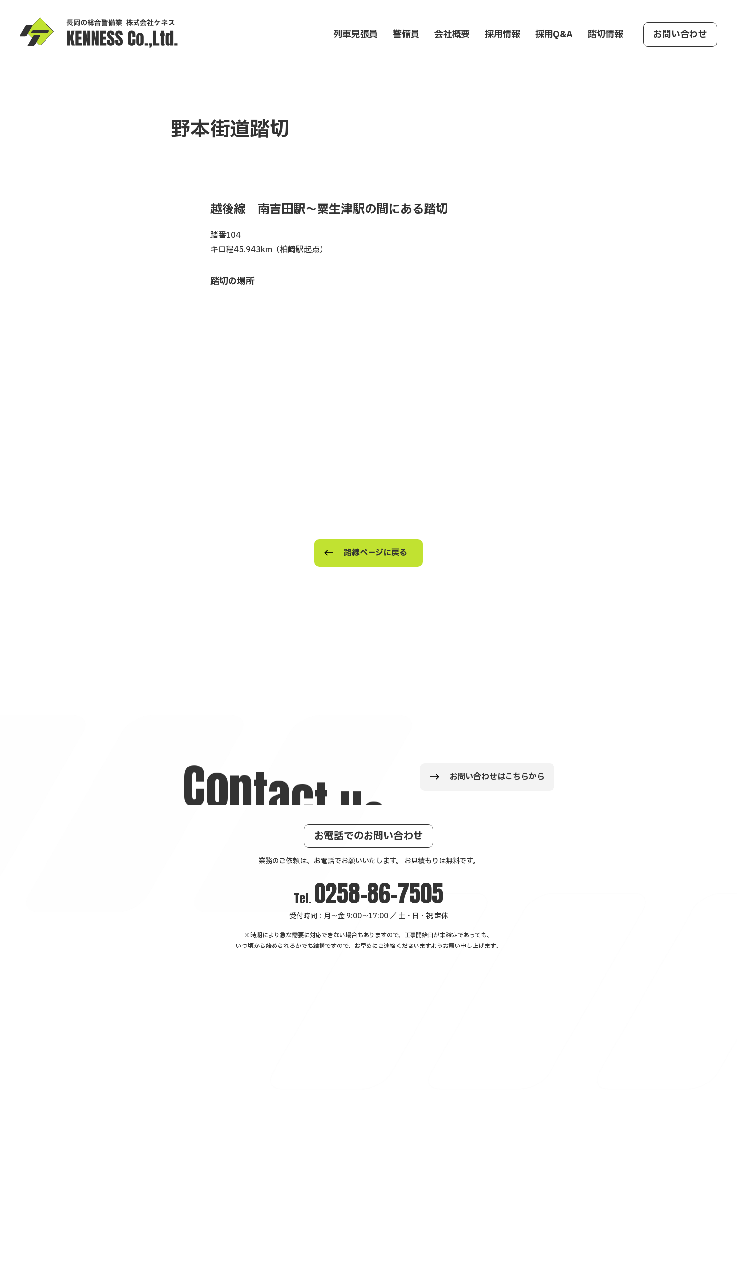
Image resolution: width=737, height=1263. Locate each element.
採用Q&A (554, 34)
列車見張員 (355, 34)
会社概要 (452, 34)
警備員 (406, 34)
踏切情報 (605, 34)
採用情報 (502, 34)
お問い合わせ (680, 34)
